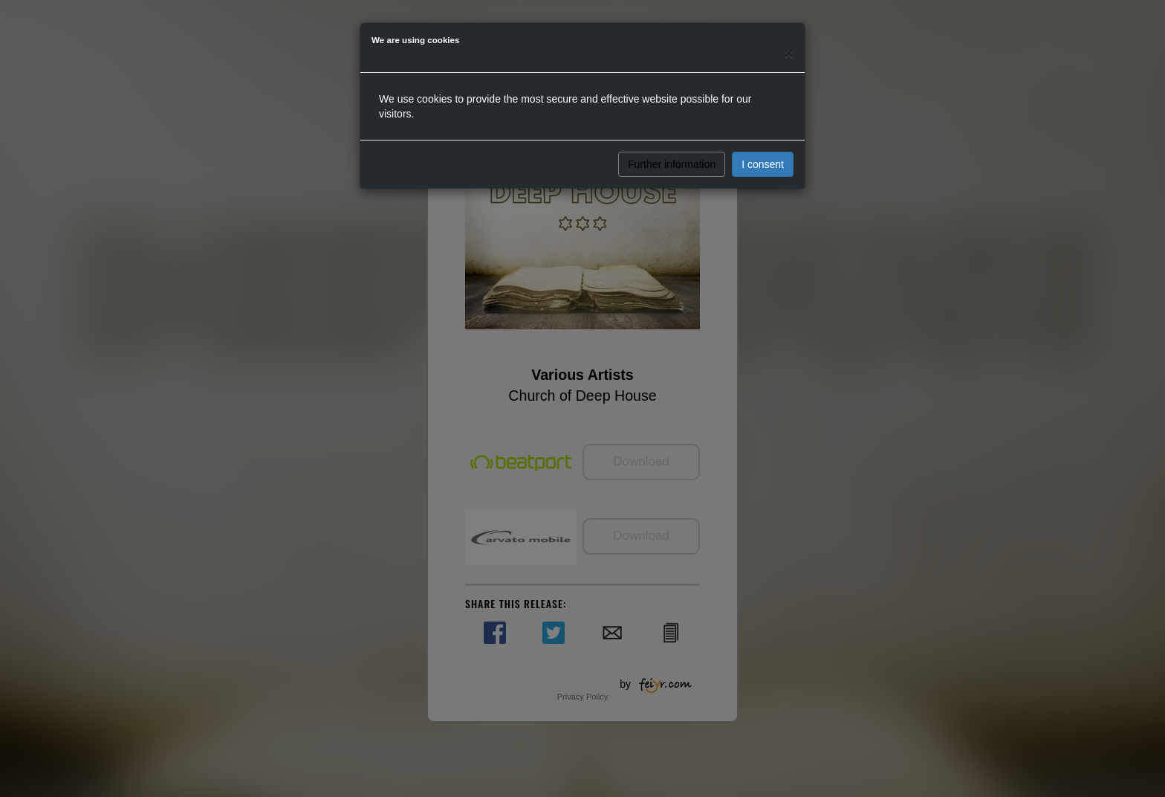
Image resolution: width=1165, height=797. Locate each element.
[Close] (789, 53)
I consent (762, 164)
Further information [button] (671, 164)
